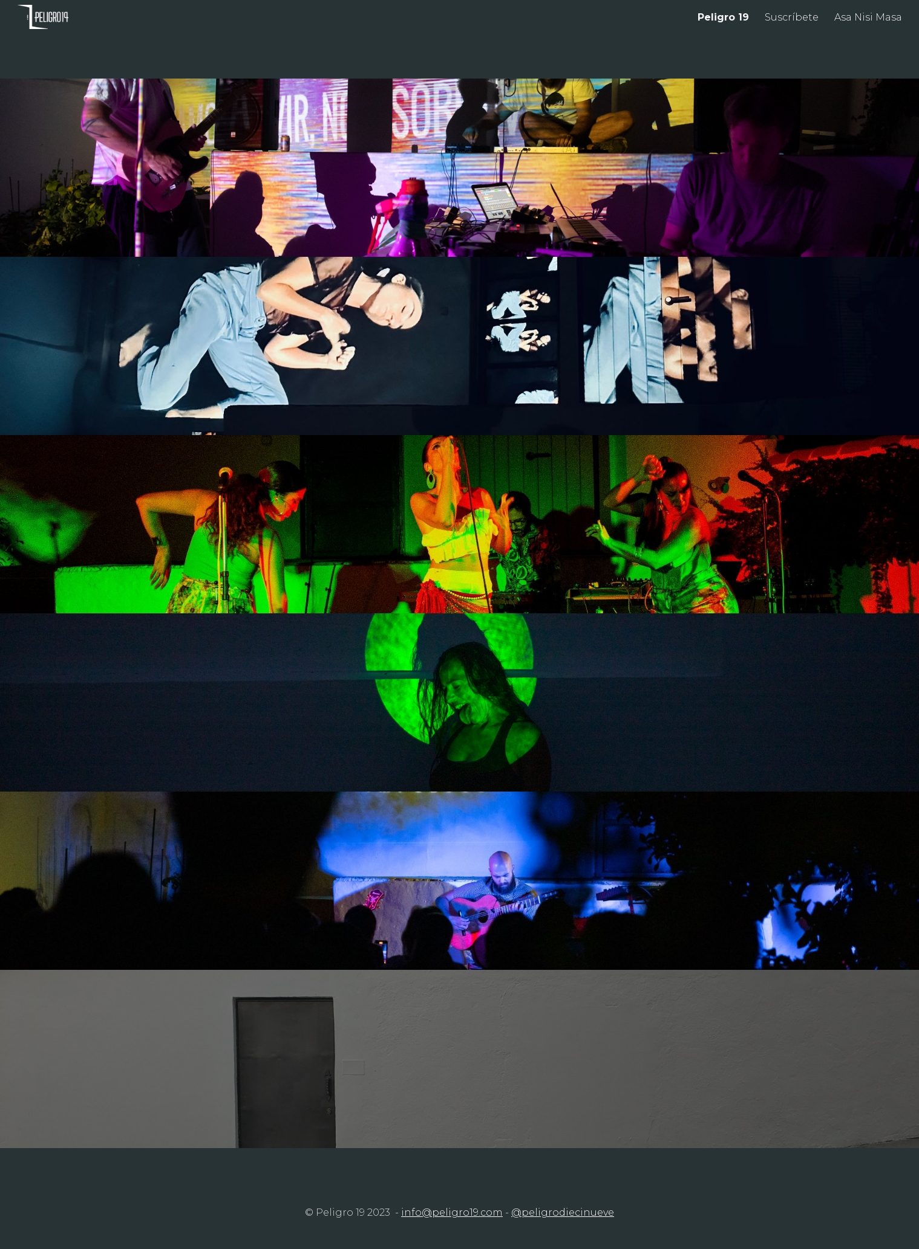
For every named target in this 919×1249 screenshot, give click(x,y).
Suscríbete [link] (792, 17)
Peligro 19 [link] (723, 17)
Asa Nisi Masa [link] (868, 17)
